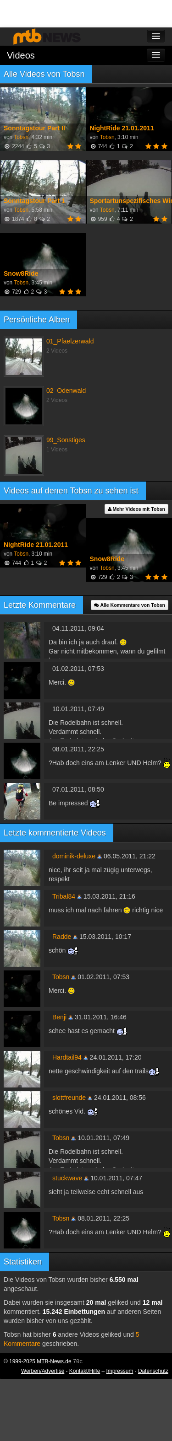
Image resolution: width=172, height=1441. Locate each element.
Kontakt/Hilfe (84, 1371)
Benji (59, 1017)
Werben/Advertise (42, 1371)
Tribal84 (63, 896)
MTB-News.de (54, 1361)
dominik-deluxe (73, 856)
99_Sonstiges (65, 440)
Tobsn (21, 137)
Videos (21, 55)
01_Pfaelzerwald (70, 341)
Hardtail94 (67, 1057)
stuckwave (67, 1178)
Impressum (119, 1371)
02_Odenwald (66, 390)
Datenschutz (153, 1371)
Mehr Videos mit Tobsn (136, 509)
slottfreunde (69, 1097)
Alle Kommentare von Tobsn (129, 605)
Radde (61, 936)
